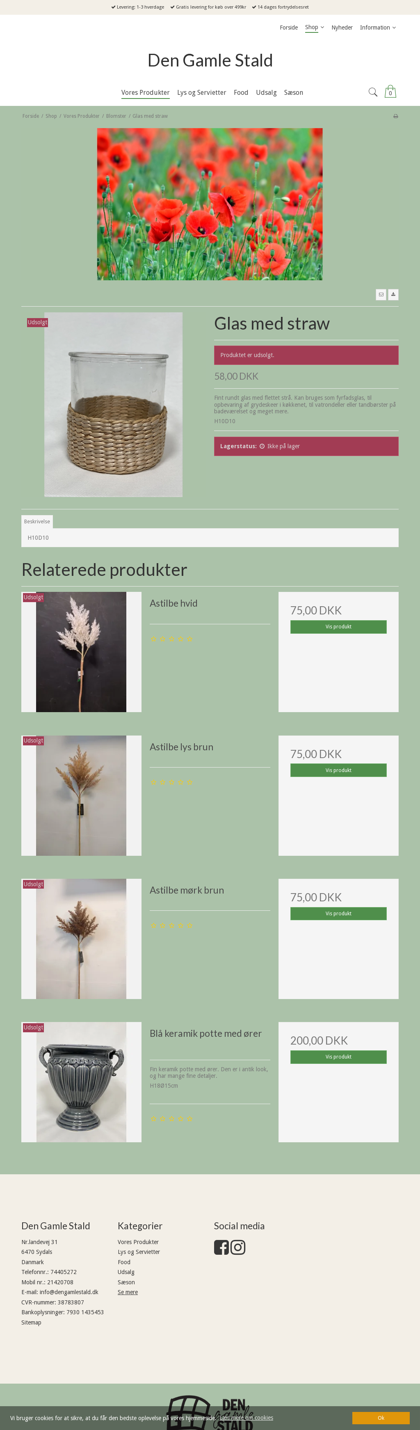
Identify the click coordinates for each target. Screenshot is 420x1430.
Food (124, 1262)
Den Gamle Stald (210, 60)
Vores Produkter (138, 1242)
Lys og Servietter (139, 1252)
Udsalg (126, 1272)
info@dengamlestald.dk (69, 1292)
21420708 (60, 1282)
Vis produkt (339, 627)
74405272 (63, 1272)
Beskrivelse (37, 522)
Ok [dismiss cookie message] (381, 1418)
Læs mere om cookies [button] (246, 1417)
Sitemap (31, 1322)
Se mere (128, 1292)
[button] (381, 294)
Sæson (126, 1282)
